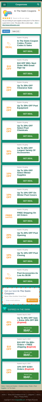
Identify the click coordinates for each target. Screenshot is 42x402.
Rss (39, 10)
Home (3, 386)
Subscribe (32, 300)
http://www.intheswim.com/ (11, 25)
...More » (36, 23)
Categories (31, 394)
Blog (15, 396)
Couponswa (21, 4)
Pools (30, 386)
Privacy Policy (23, 396)
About (38, 394)
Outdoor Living (23, 386)
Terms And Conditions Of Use (16, 394)
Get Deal (28, 51)
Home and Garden (12, 386)
